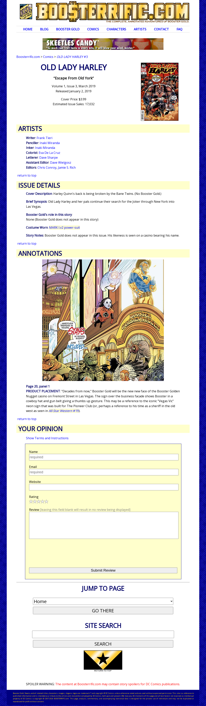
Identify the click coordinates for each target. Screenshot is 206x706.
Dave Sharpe (48, 157)
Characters (116, 29)
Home (27, 29)
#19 (64, 411)
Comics (93, 29)
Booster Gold (68, 29)
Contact (161, 29)
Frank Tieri (44, 138)
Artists (140, 29)
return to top (26, 175)
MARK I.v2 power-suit (64, 227)
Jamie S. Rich (67, 167)
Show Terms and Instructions (47, 438)
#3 (72, 57)
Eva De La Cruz (49, 153)
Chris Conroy (47, 167)
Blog (44, 29)
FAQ (179, 29)
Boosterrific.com (28, 57)
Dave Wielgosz (60, 162)
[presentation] (58, 551)
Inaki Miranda (50, 143)
